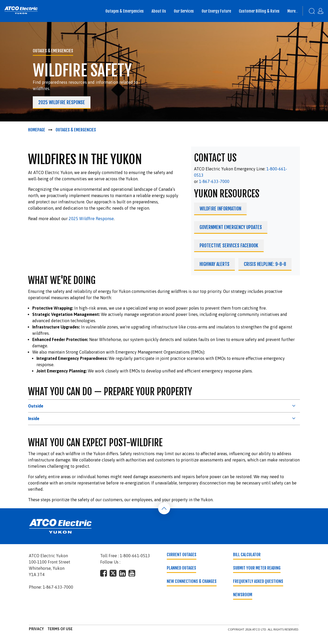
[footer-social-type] (103, 573)
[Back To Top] (164, 508)
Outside (35, 406)
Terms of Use (60, 629)
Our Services (184, 11)
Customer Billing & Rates (259, 11)
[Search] (309, 11)
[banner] (21, 10)
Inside (33, 418)
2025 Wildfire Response (91, 218)
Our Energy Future (216, 11)
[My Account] (322, 9)
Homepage (36, 129)
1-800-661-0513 (135, 555)
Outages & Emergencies (124, 11)
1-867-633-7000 (214, 181)
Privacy (36, 629)
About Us (159, 11)
